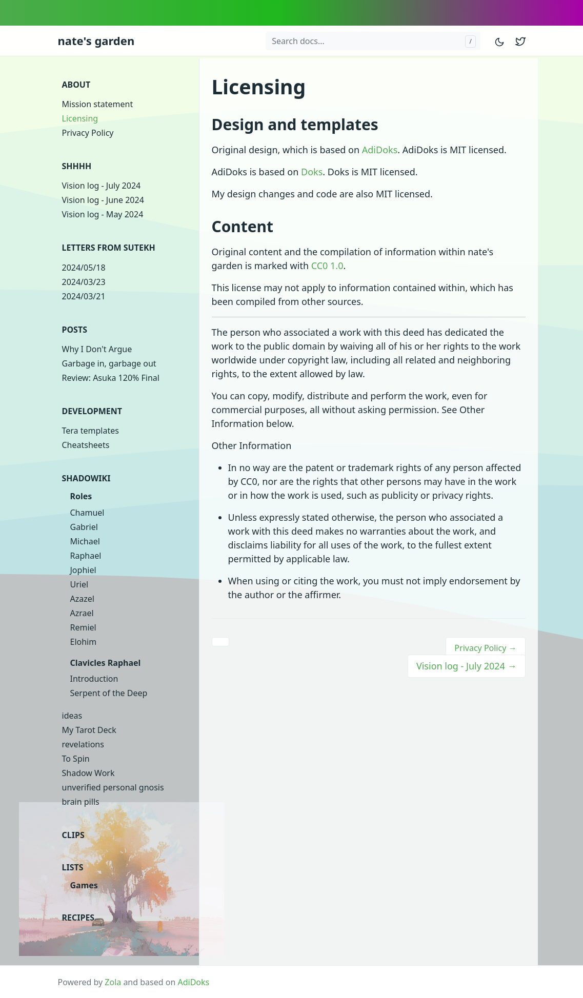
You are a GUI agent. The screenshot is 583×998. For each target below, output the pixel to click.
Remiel (83, 627)
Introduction (94, 678)
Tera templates (90, 430)
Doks (312, 172)
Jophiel (83, 570)
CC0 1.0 (327, 265)
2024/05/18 (84, 267)
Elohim (83, 641)
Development (92, 411)
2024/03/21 (84, 296)
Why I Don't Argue (97, 349)
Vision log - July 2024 (101, 185)
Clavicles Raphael (105, 662)
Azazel (82, 598)
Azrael (82, 613)
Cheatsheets (86, 445)
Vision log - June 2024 (103, 200)
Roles (81, 496)
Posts (74, 329)
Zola (113, 982)
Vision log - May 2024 (103, 214)
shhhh (77, 166)
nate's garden (96, 40)
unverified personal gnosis (113, 787)
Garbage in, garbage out (109, 363)
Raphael (86, 555)
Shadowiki (86, 478)
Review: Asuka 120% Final (110, 377)
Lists (73, 867)
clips (73, 835)
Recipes (78, 917)
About (76, 84)
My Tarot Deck (89, 730)
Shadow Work (88, 773)
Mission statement (97, 104)
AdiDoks (379, 150)
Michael (85, 541)
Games (84, 885)
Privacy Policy (88, 132)
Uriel (79, 584)
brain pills (80, 801)
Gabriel (84, 527)
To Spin (76, 758)
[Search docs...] (373, 41)
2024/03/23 (84, 282)
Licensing (80, 118)
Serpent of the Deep (109, 693)
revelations (83, 744)
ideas (72, 715)
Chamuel (87, 512)
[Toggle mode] (500, 41)
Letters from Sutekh (108, 247)
